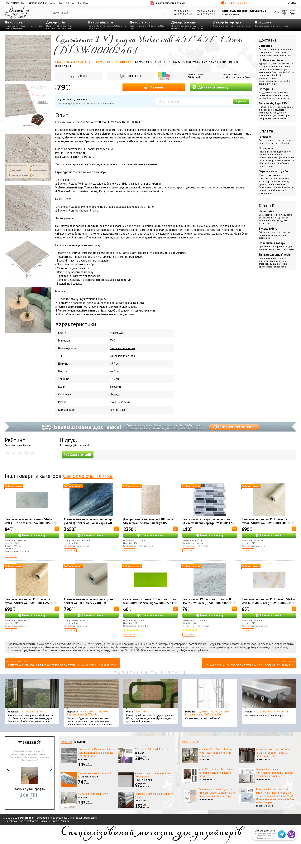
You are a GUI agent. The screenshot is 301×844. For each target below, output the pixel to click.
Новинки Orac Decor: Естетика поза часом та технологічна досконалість (216, 753)
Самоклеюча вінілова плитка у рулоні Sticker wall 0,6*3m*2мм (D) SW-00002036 (89, 603)
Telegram (53, 821)
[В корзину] (57, 529)
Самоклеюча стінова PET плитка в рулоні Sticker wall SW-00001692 (27, 601)
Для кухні (259, 26)
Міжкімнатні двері (222, 26)
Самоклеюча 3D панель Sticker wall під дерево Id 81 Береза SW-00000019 (96, 753)
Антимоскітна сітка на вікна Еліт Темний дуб (153, 775)
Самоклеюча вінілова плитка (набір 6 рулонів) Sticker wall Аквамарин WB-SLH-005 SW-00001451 (89, 523)
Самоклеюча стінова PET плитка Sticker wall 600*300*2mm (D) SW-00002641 (268, 601)
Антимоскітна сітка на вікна (34, 711)
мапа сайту (90, 817)
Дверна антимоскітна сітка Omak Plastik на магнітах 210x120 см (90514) (207, 713)
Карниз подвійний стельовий (94, 773)
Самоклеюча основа (122, 356)
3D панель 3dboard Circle (93, 794)
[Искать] (164, 12)
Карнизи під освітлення (32, 26)
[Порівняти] (285, 12)
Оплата (266, 131)
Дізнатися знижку (210, 87)
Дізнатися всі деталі (234, 426)
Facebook (11, 821)
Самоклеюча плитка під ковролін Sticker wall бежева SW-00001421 (88, 713)
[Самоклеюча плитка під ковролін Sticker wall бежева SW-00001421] (91, 694)
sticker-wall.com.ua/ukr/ (236, 77)
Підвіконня (153, 26)
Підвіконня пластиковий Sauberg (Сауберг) (154, 795)
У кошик (154, 87)
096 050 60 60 (206, 10)
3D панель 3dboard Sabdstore (152, 749)
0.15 (112, 379)
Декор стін (55, 22)
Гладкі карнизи (12, 26)
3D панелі (62, 26)
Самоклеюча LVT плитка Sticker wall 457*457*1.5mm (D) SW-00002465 (206, 601)
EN (292, 2)
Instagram (32, 821)
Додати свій (77, 454)
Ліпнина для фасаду (181, 26)
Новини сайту (190, 741)
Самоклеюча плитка (122, 348)
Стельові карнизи (88, 777)
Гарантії (266, 205)
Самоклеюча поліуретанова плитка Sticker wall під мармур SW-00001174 (208, 521)
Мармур (115, 394)
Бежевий (115, 386)
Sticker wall (194, 77)
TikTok (43, 821)
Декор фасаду (183, 22)
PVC (112, 340)
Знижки (234, 3)
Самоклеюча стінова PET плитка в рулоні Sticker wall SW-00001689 (265, 521)
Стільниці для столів (241, 26)
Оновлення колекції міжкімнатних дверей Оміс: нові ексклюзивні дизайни (274, 773)
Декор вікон (140, 22)
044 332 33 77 (183, 10)
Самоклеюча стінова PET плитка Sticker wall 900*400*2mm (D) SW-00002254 (150, 601)
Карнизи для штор (138, 26)
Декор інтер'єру (227, 22)
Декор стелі (15, 22)
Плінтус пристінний (105, 26)
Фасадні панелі (195, 28)
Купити (241, 101)
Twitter (22, 821)
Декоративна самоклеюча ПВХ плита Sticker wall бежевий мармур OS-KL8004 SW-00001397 (148, 523)
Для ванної (270, 26)
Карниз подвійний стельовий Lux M (272, 711)
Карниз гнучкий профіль (30, 777)
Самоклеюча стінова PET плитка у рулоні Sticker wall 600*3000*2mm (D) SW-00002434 (62, 665)
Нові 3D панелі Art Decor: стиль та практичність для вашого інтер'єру (217, 773)
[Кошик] (293, 12)
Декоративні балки (14, 28)
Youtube (65, 821)
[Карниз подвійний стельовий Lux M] (269, 694)
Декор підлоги (100, 22)
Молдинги (51, 26)
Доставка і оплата (42, 2)
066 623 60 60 (206, 14)
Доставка (268, 40)
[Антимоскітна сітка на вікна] (32, 694)
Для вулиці (282, 26)
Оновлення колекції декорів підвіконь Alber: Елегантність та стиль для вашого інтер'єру (217, 793)
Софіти (183, 28)
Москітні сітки (143, 780)
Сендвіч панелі (64, 28)
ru (295, 2)
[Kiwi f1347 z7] (150, 694)
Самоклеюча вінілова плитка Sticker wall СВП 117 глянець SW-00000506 (29, 521)
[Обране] (276, 12)
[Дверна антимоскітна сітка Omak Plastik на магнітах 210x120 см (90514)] (209, 694)
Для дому (263, 22)
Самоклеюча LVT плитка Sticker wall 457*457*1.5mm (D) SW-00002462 (249, 665)
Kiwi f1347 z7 (142, 711)
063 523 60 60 (183, 14)
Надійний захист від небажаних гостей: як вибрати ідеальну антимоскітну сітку (274, 753)
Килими (91, 26)
